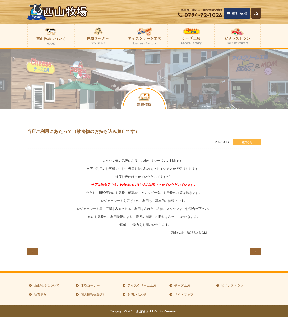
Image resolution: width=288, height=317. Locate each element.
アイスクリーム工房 (141, 285)
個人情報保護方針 (93, 294)
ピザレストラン (232, 285)
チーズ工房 (182, 285)
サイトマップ (183, 294)
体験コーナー (90, 285)
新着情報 (40, 294)
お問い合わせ (237, 13)
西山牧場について (46, 285)
